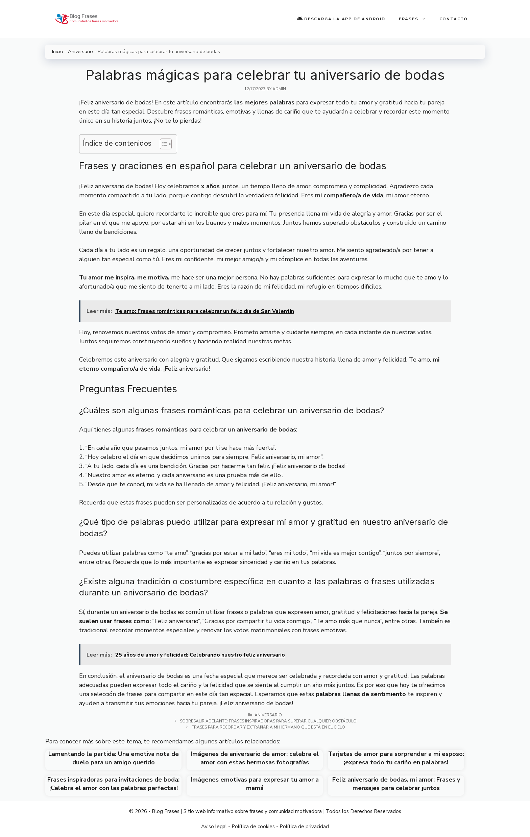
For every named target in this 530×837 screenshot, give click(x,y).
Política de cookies (253, 826)
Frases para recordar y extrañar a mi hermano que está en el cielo (268, 727)
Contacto (453, 19)
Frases (416, 19)
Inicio (57, 51)
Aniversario (80, 51)
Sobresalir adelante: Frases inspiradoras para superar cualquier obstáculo (268, 721)
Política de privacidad (304, 826)
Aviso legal (214, 826)
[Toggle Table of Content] (162, 144)
